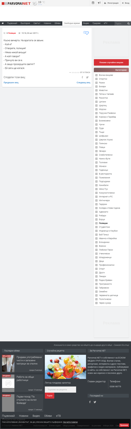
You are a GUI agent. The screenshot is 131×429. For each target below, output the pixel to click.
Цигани (102, 101)
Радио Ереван (105, 280)
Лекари (102, 276)
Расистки (103, 97)
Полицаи (12, 33)
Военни (102, 246)
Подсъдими (104, 181)
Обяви (48, 415)
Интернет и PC (106, 196)
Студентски (104, 227)
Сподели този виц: (14, 77)
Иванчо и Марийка (108, 238)
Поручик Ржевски (107, 113)
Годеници (103, 170)
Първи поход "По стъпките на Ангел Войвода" (27, 400)
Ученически (104, 253)
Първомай (8, 415)
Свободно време (72, 23)
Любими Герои (106, 249)
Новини (47, 23)
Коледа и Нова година (109, 208)
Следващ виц (83, 82)
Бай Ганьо (104, 234)
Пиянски (103, 143)
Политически (105, 299)
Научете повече (70, 422)
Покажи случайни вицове (111, 62)
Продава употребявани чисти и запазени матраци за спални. (29, 360)
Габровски (104, 287)
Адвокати (103, 211)
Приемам (124, 425)
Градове (96, 23)
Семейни (103, 291)
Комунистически (107, 192)
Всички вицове (106, 75)
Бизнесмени (104, 120)
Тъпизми (103, 162)
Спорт (102, 268)
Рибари (102, 215)
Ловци (102, 147)
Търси (49, 396)
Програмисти (105, 283)
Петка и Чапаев (106, 94)
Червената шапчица (108, 295)
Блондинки (104, 242)
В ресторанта (105, 173)
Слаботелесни (106, 154)
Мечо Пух (103, 189)
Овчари (102, 151)
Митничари (104, 200)
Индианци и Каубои (108, 230)
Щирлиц (103, 105)
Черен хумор (105, 302)
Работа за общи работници (25, 378)
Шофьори (103, 135)
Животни (103, 90)
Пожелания (104, 177)
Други (102, 272)
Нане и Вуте (104, 158)
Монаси (102, 166)
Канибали (103, 185)
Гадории (103, 204)
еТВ (58, 415)
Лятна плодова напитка (58, 382)
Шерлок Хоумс (106, 139)
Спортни (103, 78)
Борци (102, 219)
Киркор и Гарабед (107, 116)
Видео (36, 415)
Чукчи (102, 124)
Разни (102, 82)
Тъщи (101, 132)
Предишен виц (11, 82)
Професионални (106, 265)
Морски (102, 109)
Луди (101, 128)
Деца (101, 261)
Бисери (102, 86)
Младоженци (105, 257)
